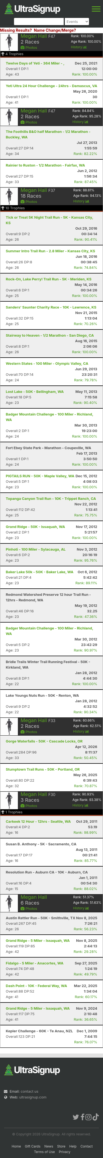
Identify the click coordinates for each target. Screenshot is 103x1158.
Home (16, 1146)
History (79, 47)
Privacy (64, 1152)
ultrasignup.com (32, 1097)
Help (72, 1146)
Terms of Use (44, 1152)
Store (61, 1146)
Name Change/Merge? (55, 30)
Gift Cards (33, 1146)
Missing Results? (16, 30)
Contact (86, 1146)
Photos (29, 47)
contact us (29, 1091)
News (48, 1146)
